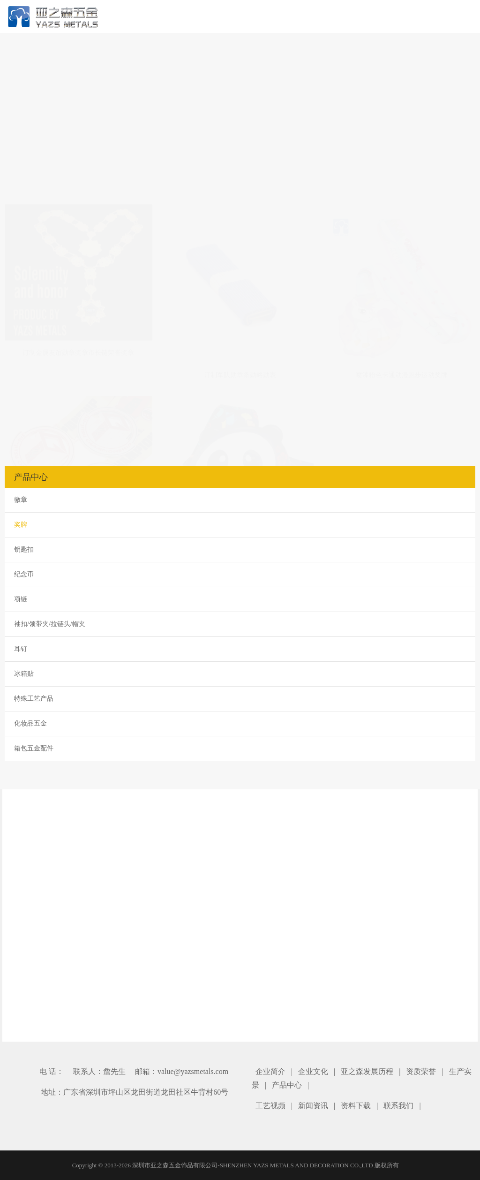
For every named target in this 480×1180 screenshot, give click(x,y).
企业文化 (313, 1071)
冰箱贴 (24, 673)
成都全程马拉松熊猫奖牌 (240, 411)
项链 (20, 599)
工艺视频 (270, 1106)
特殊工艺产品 (33, 698)
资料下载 (356, 1106)
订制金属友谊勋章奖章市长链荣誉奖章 (78, 215)
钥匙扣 (24, 549)
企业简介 (270, 1071)
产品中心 (287, 1085)
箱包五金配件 (33, 748)
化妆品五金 (30, 723)
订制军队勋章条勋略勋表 (240, 228)
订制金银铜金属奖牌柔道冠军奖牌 (78, 411)
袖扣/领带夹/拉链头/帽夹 (49, 624)
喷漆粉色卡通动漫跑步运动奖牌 (402, 230)
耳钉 (20, 648)
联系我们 (398, 1106)
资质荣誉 (421, 1071)
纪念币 (24, 574)
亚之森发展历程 (367, 1071)
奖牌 (20, 524)
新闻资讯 (313, 1106)
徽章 (20, 499)
